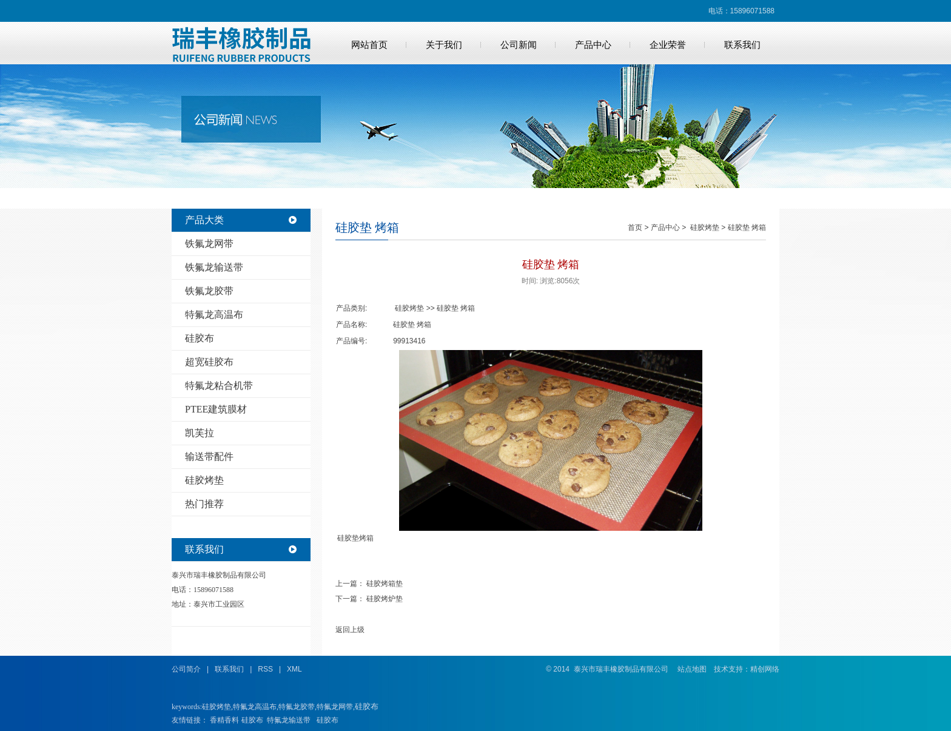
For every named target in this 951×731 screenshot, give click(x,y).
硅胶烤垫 (204, 480)
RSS (265, 669)
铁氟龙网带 (209, 243)
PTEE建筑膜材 (216, 409)
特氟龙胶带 (296, 706)
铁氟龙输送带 (214, 267)
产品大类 (204, 220)
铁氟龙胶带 (209, 291)
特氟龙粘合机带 (219, 385)
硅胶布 (199, 338)
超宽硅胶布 (209, 362)
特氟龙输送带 (289, 720)
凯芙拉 (199, 433)
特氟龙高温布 (214, 314)
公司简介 (186, 669)
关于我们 (444, 45)
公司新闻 (518, 45)
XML (294, 669)
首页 (635, 227)
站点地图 (692, 669)
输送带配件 (209, 456)
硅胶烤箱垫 (384, 583)
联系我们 (742, 45)
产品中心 (593, 45)
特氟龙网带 (335, 706)
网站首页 (369, 45)
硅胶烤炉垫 (384, 599)
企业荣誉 (668, 45)
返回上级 (350, 629)
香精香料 (224, 720)
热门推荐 (204, 504)
